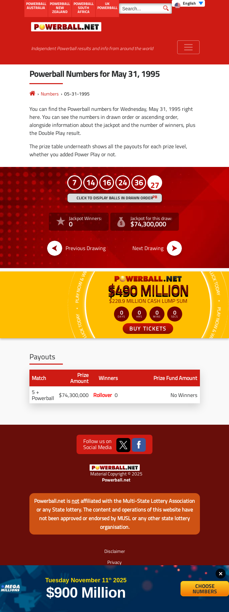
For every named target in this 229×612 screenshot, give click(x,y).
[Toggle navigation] (188, 47)
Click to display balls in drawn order (115, 198)
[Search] (145, 8)
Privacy (114, 562)
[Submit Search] (166, 7)
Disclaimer (114, 551)
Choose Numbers (205, 588)
